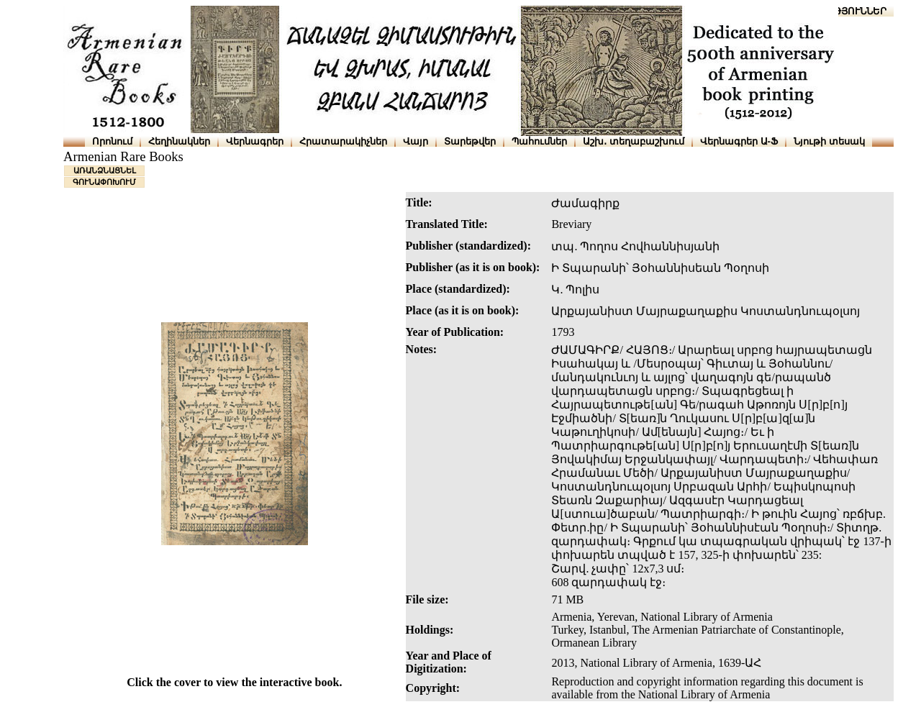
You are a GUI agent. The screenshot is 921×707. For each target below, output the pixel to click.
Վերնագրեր (254, 141)
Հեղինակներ (179, 141)
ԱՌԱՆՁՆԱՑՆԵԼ (104, 170)
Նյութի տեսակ (829, 141)
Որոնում (112, 141)
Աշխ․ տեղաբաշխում (633, 141)
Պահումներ (539, 141)
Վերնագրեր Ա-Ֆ (739, 141)
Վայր (415, 141)
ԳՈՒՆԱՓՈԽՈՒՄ (104, 182)
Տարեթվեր (470, 141)
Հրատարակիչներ (343, 141)
